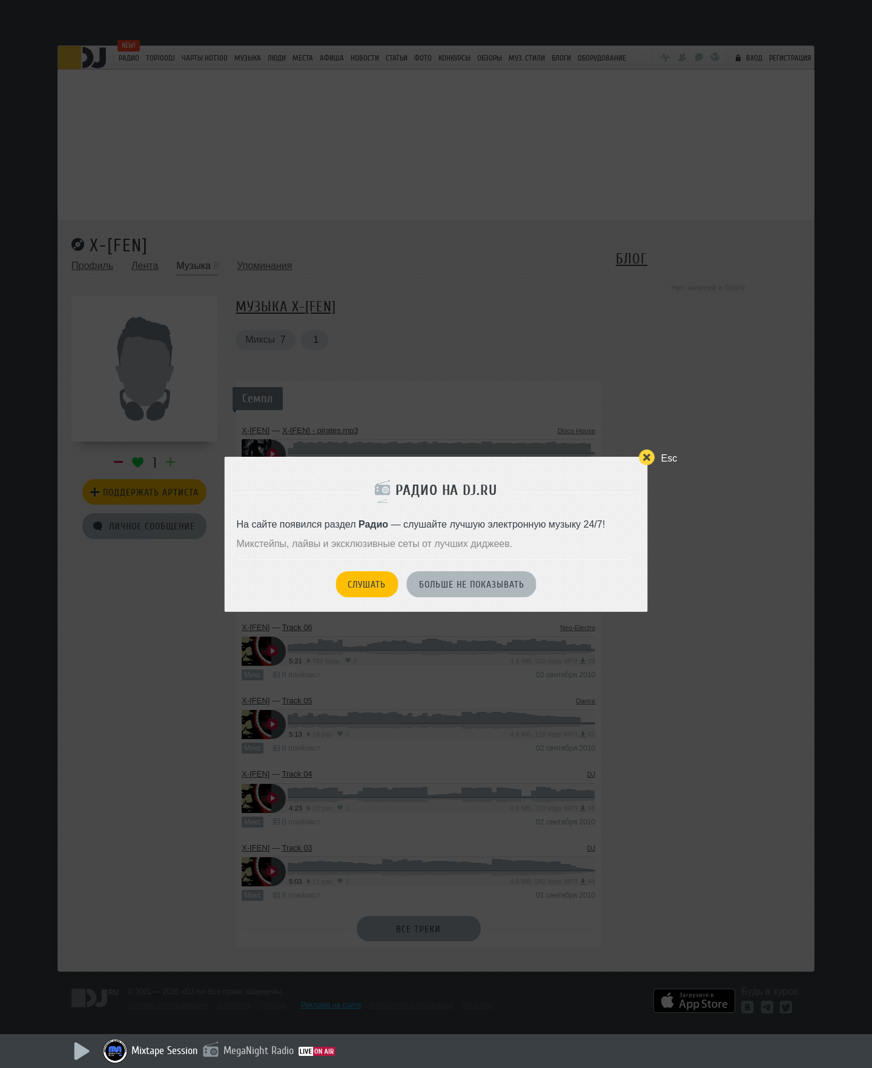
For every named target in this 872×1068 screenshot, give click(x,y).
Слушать (367, 584)
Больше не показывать (471, 584)
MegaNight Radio (258, 1050)
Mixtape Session (164, 1050)
